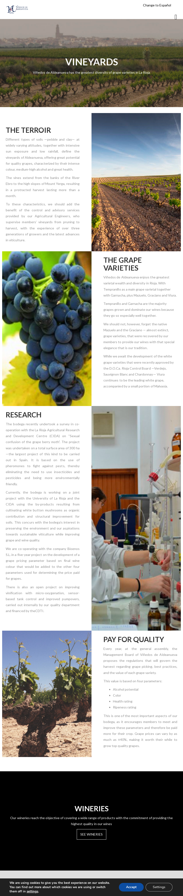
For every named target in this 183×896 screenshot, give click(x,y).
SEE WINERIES (91, 834)
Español (165, 5)
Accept (131, 887)
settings (32, 891)
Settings (159, 887)
